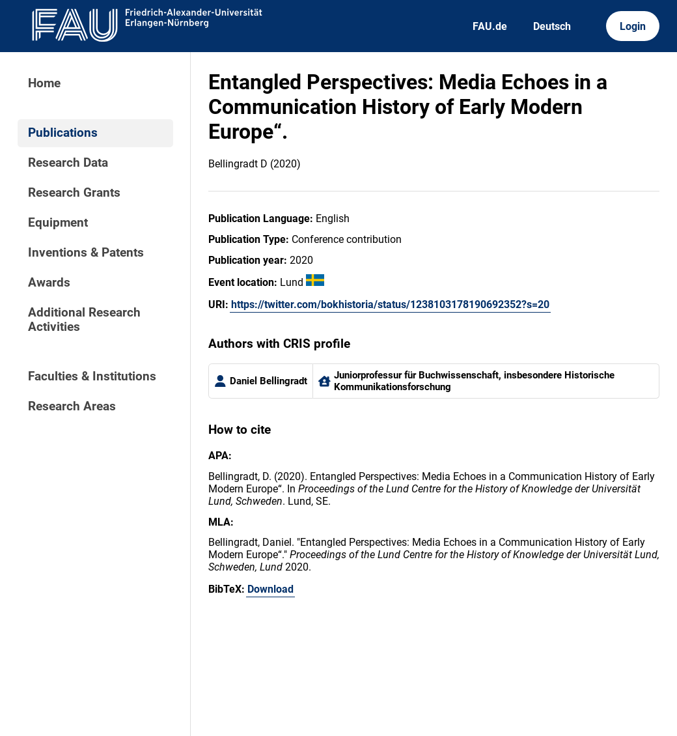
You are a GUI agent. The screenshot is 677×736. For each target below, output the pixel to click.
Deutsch (552, 26)
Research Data (68, 163)
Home (44, 83)
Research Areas (72, 406)
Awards (49, 283)
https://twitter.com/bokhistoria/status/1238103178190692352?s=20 (390, 304)
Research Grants (74, 193)
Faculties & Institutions (92, 376)
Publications (63, 133)
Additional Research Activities (84, 319)
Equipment (58, 223)
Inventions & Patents (86, 253)
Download (270, 589)
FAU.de (490, 26)
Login (633, 26)
